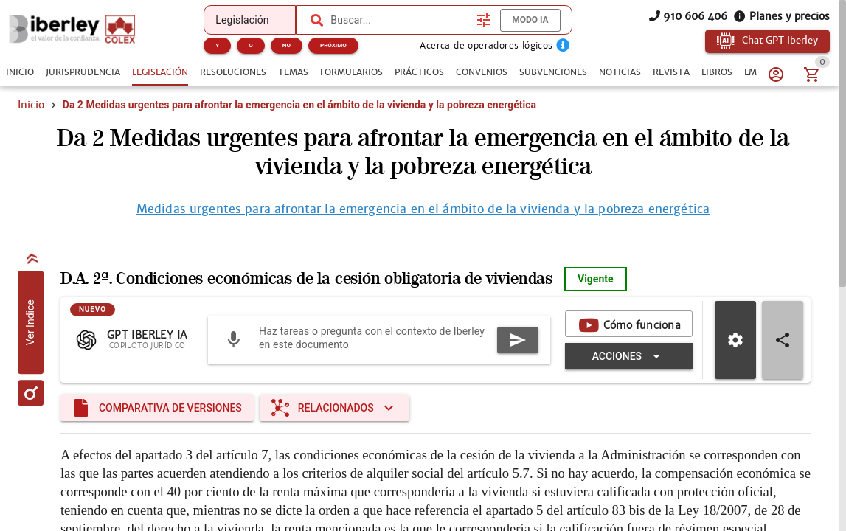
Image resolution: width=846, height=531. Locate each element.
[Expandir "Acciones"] (629, 356)
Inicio (31, 104)
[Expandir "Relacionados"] (334, 408)
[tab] (20, 72)
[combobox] (399, 20)
